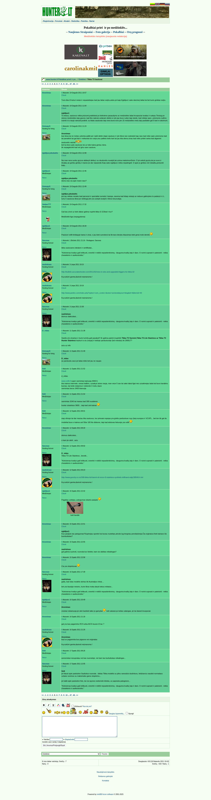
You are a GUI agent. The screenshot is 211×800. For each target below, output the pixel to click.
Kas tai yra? (87, 706)
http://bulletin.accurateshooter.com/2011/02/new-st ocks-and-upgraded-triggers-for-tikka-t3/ (98, 272)
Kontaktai (105, 781)
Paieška (84, 21)
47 (71, 84)
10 (66, 84)
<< (43, 84)
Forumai (58, 21)
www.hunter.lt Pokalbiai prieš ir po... (61, 79)
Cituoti (63, 95)
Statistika (75, 21)
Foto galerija (103, 32)
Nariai (91, 21)
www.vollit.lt (66, 381)
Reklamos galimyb (105, 776)
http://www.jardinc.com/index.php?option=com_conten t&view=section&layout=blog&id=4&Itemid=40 (101, 293)
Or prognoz (135, 32)
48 (74, 84)
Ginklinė (82, 79)
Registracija (48, 21)
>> (77, 84)
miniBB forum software (105, 794)
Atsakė (67, 21)
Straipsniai (86, 32)
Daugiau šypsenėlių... (117, 714)
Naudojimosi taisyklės (105, 772)
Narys (44, 133)
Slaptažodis (69, 739)
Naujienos (74, 32)
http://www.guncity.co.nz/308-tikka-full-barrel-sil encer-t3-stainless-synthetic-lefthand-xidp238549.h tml (102, 477)
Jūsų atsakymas (49, 699)
